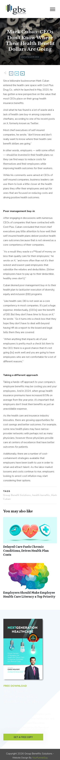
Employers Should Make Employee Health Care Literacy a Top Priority (30, 582)
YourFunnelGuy (40, 755)
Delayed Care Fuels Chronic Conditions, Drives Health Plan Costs (30, 538)
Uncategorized (30, 57)
